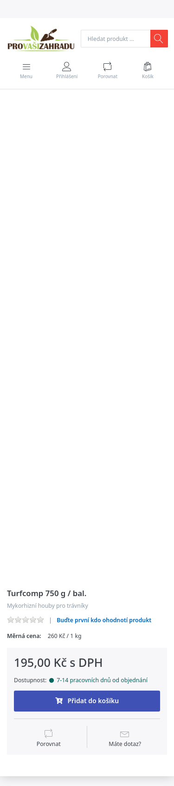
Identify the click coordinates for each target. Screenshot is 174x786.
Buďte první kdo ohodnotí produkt (104, 620)
